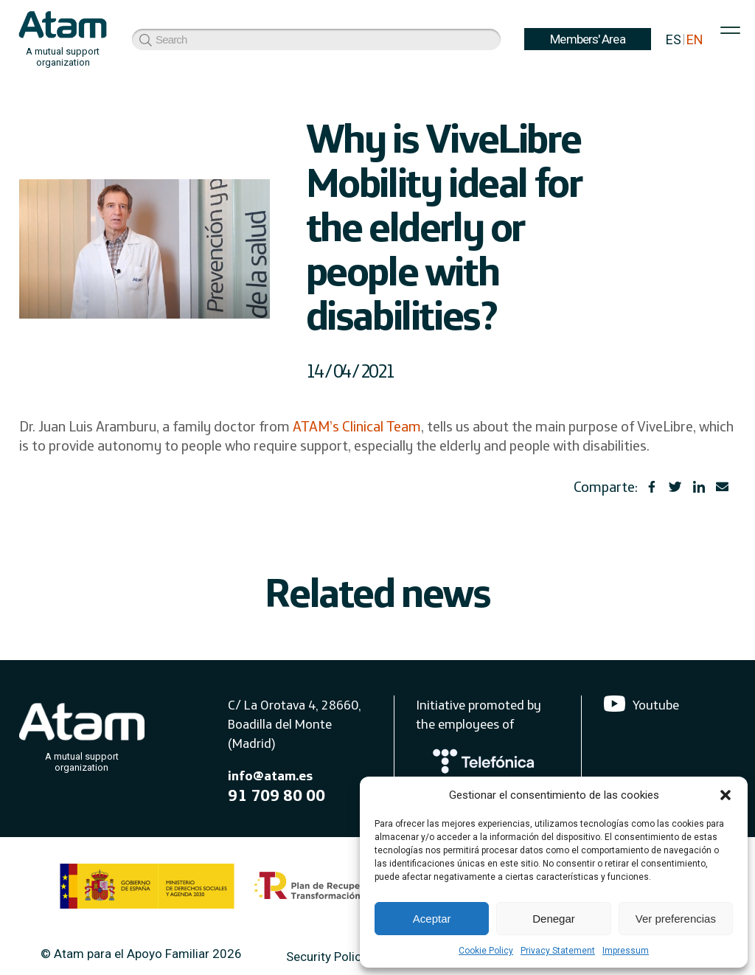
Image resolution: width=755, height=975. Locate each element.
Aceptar (432, 918)
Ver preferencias (676, 918)
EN (694, 39)
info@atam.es (270, 775)
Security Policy (326, 956)
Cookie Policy (486, 950)
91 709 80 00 (276, 795)
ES (673, 39)
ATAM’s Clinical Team (357, 426)
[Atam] (82, 734)
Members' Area (189, 39)
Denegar (553, 918)
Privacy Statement (558, 950)
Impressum (625, 950)
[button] (725, 795)
